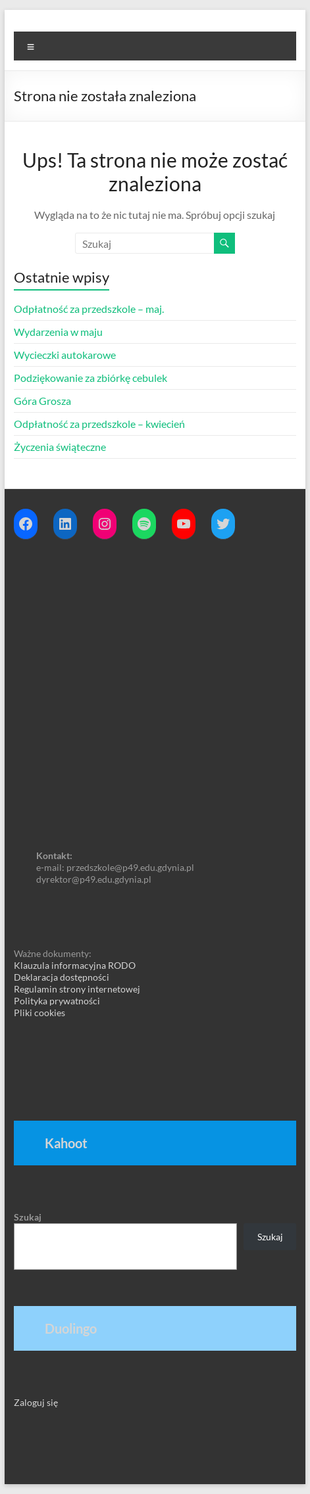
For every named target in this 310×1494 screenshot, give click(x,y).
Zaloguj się (36, 1402)
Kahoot (66, 1143)
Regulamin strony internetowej (77, 988)
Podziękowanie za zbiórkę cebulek (90, 377)
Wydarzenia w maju (58, 331)
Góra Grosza (42, 400)
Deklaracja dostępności (61, 977)
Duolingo (71, 1328)
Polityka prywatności (57, 1000)
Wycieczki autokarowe (65, 354)
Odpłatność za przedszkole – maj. (89, 308)
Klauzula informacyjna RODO (75, 965)
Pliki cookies (39, 1012)
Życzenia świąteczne (60, 446)
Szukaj (27, 1217)
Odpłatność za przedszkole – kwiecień (99, 423)
